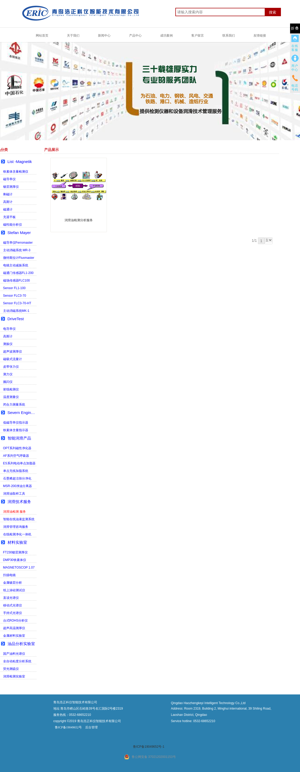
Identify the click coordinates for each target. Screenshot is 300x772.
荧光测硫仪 (11, 669)
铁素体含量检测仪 (15, 171)
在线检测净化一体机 (17, 534)
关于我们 (73, 35)
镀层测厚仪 (11, 187)
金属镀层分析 (12, 582)
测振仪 (8, 344)
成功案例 (166, 35)
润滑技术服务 (19, 501)
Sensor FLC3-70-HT (17, 303)
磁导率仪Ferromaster (18, 242)
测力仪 (8, 374)
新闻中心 (104, 35)
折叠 (295, 28)
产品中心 (135, 35)
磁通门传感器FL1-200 (18, 273)
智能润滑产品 (19, 438)
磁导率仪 (9, 179)
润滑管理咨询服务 (15, 527)
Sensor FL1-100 (14, 288)
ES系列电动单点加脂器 (19, 463)
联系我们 (228, 35)
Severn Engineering (22, 412)
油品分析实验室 (21, 643)
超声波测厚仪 (12, 351)
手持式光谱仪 (12, 613)
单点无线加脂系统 (15, 471)
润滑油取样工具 (14, 493)
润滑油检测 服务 (14, 511)
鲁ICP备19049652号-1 (148, 746)
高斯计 (8, 202)
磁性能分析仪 (12, 224)
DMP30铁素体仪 (14, 560)
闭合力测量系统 (14, 404)
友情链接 (259, 35)
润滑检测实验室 (14, 676)
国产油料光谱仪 (14, 654)
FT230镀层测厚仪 (15, 552)
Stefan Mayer (19, 232)
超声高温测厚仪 (14, 628)
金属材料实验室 (14, 636)
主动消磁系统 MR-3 (17, 250)
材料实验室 (17, 542)
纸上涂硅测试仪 (14, 590)
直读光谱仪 (11, 598)
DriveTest (16, 319)
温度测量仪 (11, 397)
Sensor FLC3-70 (14, 295)
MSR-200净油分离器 (17, 486)
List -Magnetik (20, 161)
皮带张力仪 (11, 367)
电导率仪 (9, 329)
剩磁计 (8, 194)
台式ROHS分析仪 (15, 620)
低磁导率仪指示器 (15, 422)
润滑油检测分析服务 (79, 220)
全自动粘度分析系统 (17, 661)
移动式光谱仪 (12, 605)
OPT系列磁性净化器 (17, 448)
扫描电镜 (9, 575)
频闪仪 (8, 382)
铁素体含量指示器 (15, 430)
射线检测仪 (11, 389)
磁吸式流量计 (12, 359)
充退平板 (9, 217)
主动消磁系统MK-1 (16, 311)
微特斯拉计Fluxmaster (18, 258)
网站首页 (42, 35)
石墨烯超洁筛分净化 (17, 478)
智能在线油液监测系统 (18, 519)
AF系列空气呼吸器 (16, 456)
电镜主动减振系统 (15, 265)
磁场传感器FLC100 (16, 280)
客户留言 (197, 35)
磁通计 (8, 209)
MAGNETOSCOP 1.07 (19, 567)
